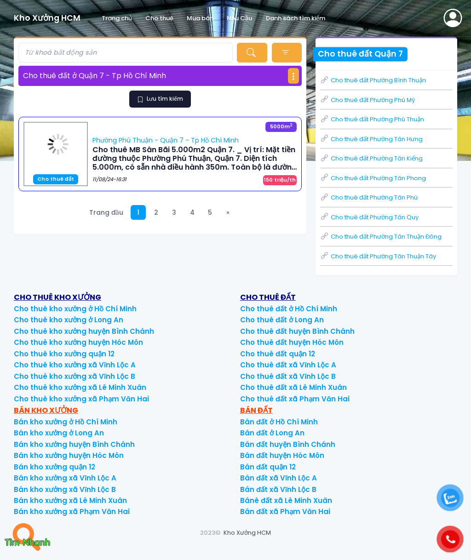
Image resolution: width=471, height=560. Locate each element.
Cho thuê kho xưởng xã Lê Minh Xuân (80, 387)
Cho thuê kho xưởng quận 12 (64, 354)
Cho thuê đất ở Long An (282, 320)
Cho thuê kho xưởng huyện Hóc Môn (78, 342)
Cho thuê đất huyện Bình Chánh (297, 331)
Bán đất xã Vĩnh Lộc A (278, 478)
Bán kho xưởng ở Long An (59, 433)
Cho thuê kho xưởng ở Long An (68, 320)
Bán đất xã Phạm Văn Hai (285, 511)
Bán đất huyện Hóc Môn (282, 455)
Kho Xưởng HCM (247, 532)
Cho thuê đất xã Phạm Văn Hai (295, 399)
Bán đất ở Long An (272, 433)
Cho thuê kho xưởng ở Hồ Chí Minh (75, 309)
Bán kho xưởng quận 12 (54, 467)
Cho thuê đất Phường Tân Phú (369, 197)
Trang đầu (106, 212)
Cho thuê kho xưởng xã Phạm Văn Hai (81, 399)
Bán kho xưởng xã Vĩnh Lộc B (65, 489)
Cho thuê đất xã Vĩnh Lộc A (288, 365)
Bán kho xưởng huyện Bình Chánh (74, 444)
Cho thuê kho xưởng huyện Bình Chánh (84, 331)
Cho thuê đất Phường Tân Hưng (371, 139)
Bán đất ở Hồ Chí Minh (279, 422)
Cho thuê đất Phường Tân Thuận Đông (381, 236)
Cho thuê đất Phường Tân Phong (373, 178)
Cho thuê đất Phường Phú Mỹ (367, 100)
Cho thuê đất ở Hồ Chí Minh (288, 309)
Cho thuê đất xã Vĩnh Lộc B (288, 376)
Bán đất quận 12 (268, 467)
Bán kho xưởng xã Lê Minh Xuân (70, 500)
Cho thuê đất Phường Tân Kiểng (371, 158)
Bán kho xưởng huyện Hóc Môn (69, 455)
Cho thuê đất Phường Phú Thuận (372, 119)
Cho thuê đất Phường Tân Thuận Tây (378, 256)
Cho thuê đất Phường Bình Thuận (373, 80)
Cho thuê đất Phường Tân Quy (369, 217)
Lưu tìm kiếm (160, 99)
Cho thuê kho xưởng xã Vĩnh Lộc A (75, 365)
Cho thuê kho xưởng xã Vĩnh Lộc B (74, 376)
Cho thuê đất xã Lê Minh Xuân (293, 387)
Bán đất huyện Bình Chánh (287, 444)
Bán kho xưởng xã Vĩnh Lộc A (65, 478)
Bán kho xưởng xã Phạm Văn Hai (72, 511)
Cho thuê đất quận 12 (277, 354)
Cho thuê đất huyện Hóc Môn (292, 342)
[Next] (228, 212)
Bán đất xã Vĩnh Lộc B (278, 489)
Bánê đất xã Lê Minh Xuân (286, 500)
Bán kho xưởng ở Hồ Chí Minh (65, 422)
